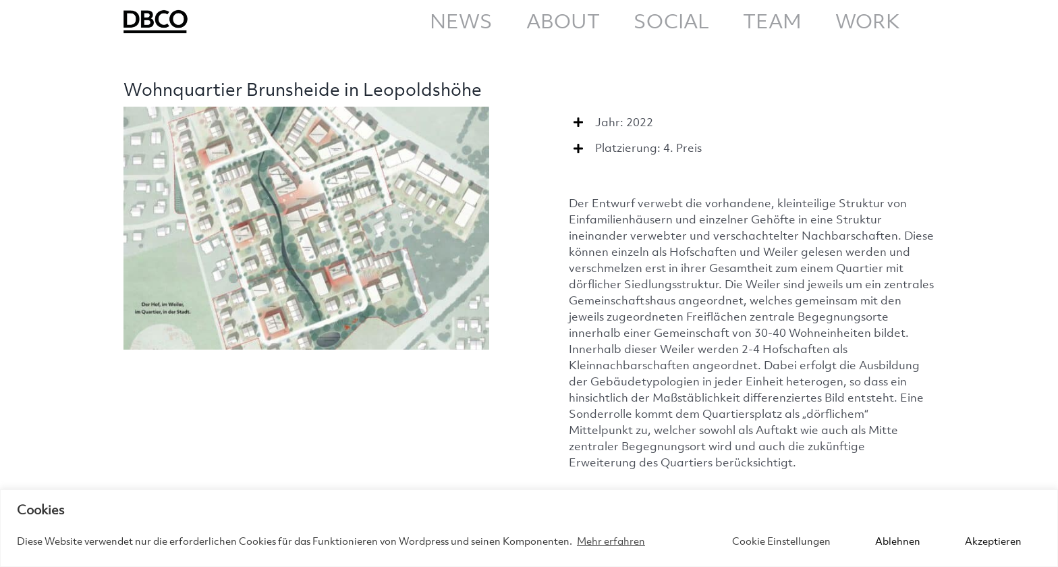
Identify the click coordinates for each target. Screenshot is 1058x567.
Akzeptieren (993, 540)
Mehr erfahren (611, 540)
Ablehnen (897, 540)
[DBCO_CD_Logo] (157, 12)
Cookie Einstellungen (781, 540)
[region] (529, 528)
